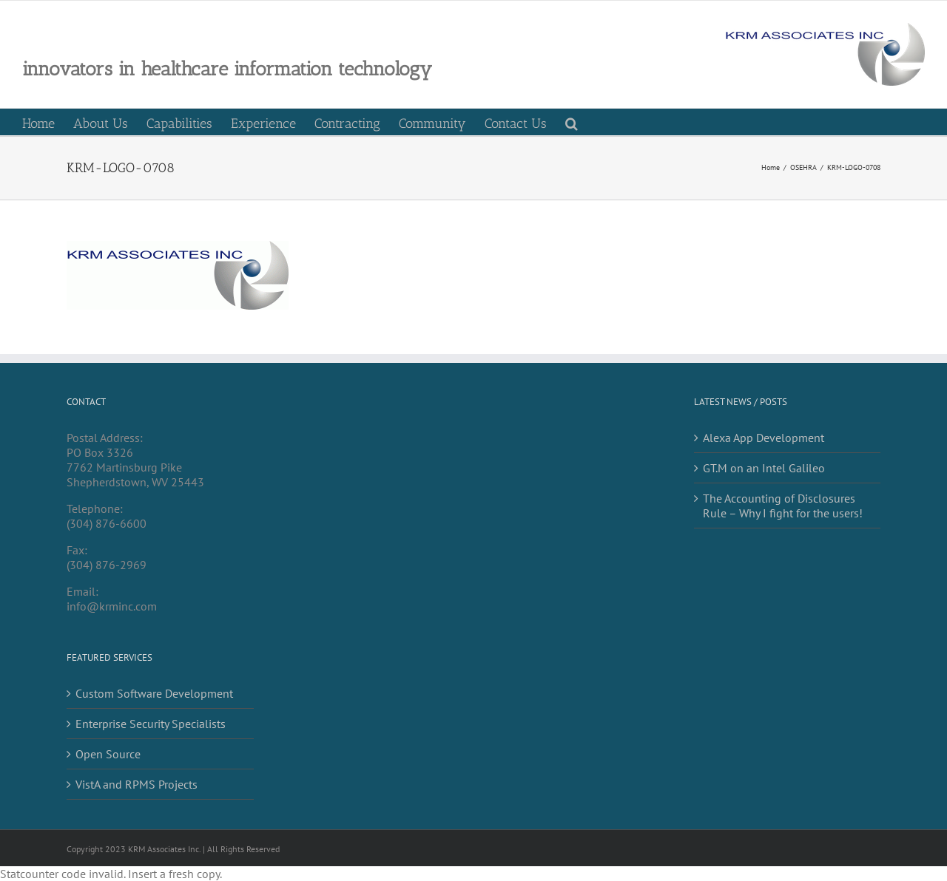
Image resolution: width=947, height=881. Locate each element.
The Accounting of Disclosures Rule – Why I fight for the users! (783, 505)
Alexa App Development (763, 437)
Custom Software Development (154, 693)
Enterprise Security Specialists (150, 723)
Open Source (108, 753)
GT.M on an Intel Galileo (764, 467)
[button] (571, 122)
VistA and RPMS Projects (136, 784)
